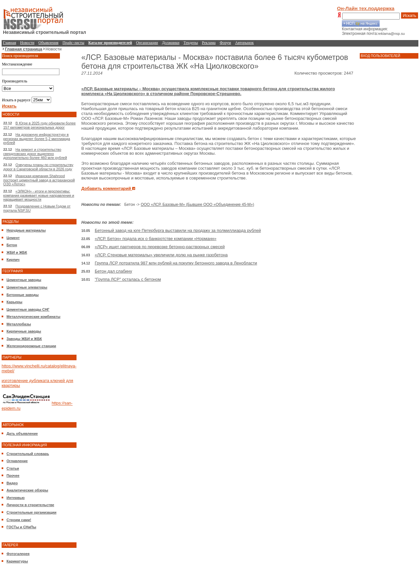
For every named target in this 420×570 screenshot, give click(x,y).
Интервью (16, 498)
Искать (409, 15)
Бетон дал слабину (113, 271)
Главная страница (23, 49)
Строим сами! (19, 520)
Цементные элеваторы (27, 287)
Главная (9, 42)
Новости (27, 42)
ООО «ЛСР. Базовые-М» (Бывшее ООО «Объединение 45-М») (197, 204)
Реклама (209, 42)
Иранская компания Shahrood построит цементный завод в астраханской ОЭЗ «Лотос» (39, 180)
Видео (12, 483)
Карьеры (14, 302)
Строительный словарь (28, 454)
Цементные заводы (24, 280)
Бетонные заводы (23, 295)
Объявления (48, 42)
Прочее (13, 475)
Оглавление (17, 461)
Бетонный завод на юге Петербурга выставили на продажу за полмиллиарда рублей (178, 230)
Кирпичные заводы (24, 331)
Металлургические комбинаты (33, 317)
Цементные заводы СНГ (28, 309)
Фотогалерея (18, 554)
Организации (147, 42)
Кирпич (13, 260)
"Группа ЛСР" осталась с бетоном (128, 279)
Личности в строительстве (30, 505)
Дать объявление (22, 433)
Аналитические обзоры (27, 490)
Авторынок (244, 42)
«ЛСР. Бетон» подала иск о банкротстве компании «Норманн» (156, 238)
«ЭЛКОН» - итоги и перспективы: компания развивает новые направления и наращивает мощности (38, 195)
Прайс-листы (73, 42)
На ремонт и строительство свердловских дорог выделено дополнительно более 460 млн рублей (35, 154)
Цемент (13, 238)
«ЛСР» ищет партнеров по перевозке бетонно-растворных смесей (160, 246)
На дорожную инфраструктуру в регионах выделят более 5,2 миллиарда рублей (36, 139)
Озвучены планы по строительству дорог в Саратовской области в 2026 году (38, 167)
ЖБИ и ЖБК (17, 252)
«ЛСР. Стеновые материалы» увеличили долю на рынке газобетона (161, 254)
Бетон (12, 245)
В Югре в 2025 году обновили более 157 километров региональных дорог (39, 125)
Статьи (13, 468)
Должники (170, 42)
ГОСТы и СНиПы (21, 527)
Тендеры (191, 42)
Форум (225, 42)
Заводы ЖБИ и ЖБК (24, 339)
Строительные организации (31, 512)
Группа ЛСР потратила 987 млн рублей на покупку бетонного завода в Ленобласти (176, 263)
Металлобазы (19, 324)
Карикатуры (17, 561)
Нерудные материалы (26, 230)
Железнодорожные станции (31, 346)
